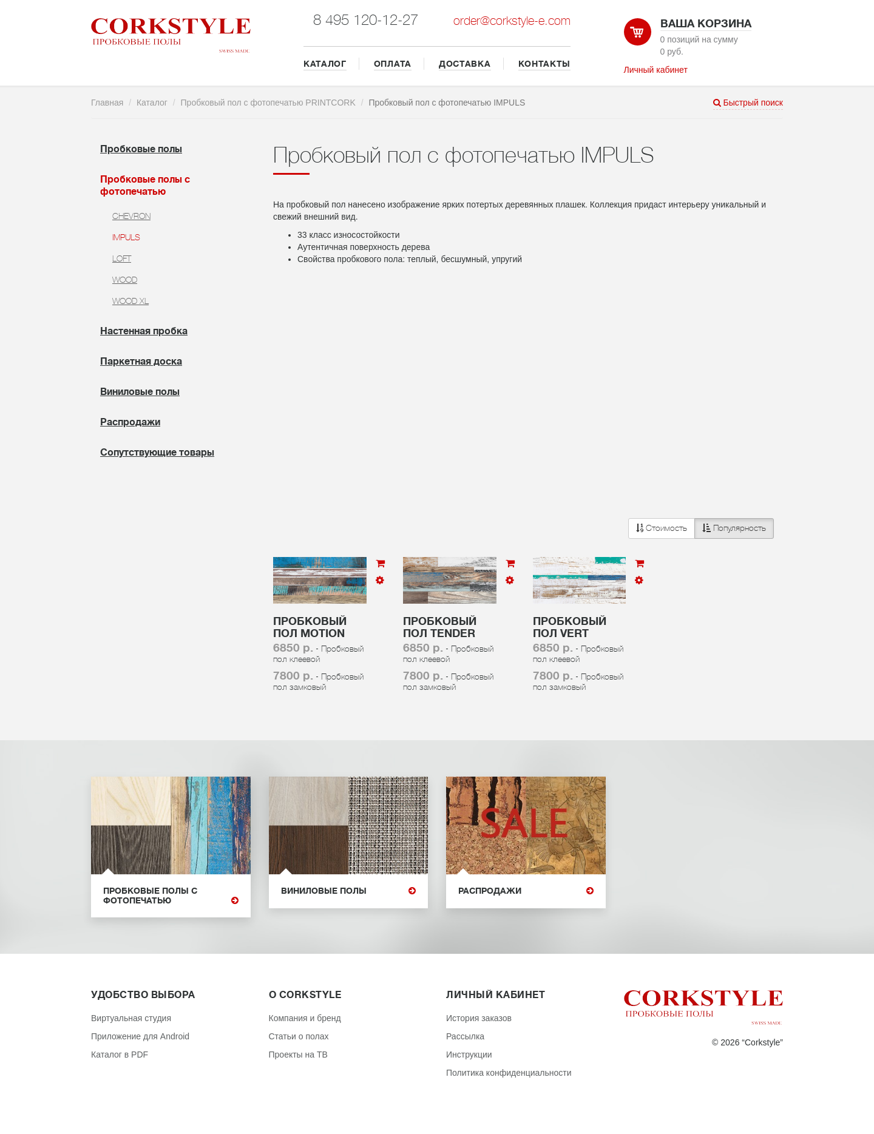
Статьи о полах (299, 1036)
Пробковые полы (141, 149)
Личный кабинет (656, 70)
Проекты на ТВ (298, 1054)
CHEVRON (131, 216)
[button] (701, 528)
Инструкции (469, 1054)
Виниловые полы (140, 391)
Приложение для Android (140, 1036)
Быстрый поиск (748, 102)
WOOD (124, 280)
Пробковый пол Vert (569, 627)
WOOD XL (130, 301)
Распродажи (130, 422)
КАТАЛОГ (325, 64)
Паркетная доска (141, 361)
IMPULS (126, 237)
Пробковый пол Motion (310, 627)
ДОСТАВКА (465, 64)
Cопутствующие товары (157, 452)
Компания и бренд (305, 1018)
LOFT (121, 258)
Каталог (152, 102)
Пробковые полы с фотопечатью (171, 895)
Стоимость (661, 528)
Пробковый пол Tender (439, 627)
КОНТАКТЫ (544, 64)
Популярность (734, 528)
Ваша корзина (705, 24)
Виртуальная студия (131, 1018)
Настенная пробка (144, 331)
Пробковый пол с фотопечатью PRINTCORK (268, 102)
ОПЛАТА (393, 64)
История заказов (479, 1018)
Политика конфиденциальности (509, 1073)
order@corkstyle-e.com (512, 21)
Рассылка (465, 1036)
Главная (107, 102)
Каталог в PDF (119, 1054)
